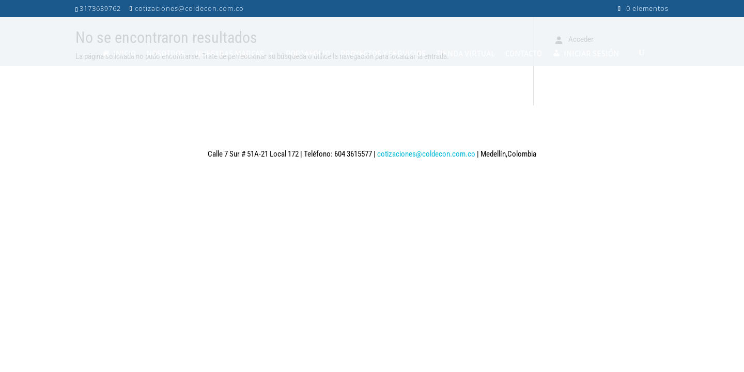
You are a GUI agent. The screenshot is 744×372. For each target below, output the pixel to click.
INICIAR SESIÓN (591, 53)
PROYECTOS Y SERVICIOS (383, 53)
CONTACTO (523, 53)
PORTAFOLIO (308, 53)
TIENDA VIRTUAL (465, 53)
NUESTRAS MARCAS (235, 53)
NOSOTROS (165, 53)
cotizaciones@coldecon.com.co (426, 154)
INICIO (124, 53)
